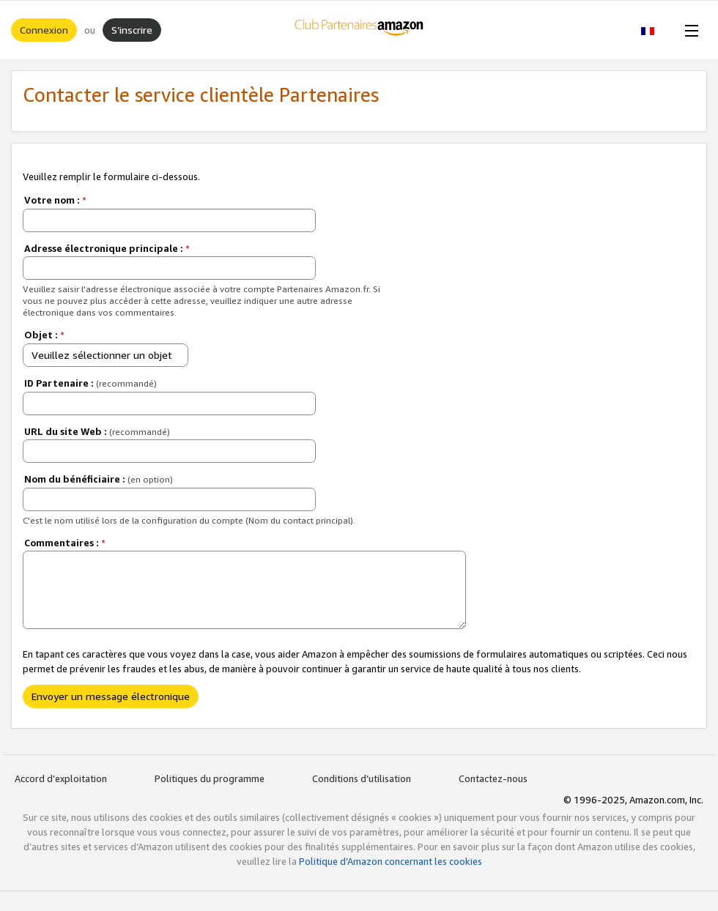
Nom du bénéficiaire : (98, 479)
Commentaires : (65, 543)
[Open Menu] (688, 30)
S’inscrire (131, 29)
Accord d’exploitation (61, 778)
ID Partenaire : (90, 383)
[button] (655, 30)
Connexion (44, 29)
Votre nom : (55, 200)
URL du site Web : (97, 431)
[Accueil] (359, 30)
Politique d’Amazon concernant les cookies (390, 861)
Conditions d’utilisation (361, 778)
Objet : (44, 335)
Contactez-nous (493, 778)
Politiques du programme (209, 778)
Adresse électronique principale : (107, 248)
